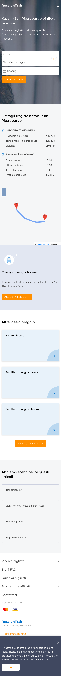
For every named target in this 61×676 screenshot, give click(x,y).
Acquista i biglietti (16, 296)
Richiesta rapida (15, 634)
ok (10, 667)
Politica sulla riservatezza (34, 659)
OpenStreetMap (43, 244)
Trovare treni (13, 79)
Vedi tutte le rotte (30, 443)
